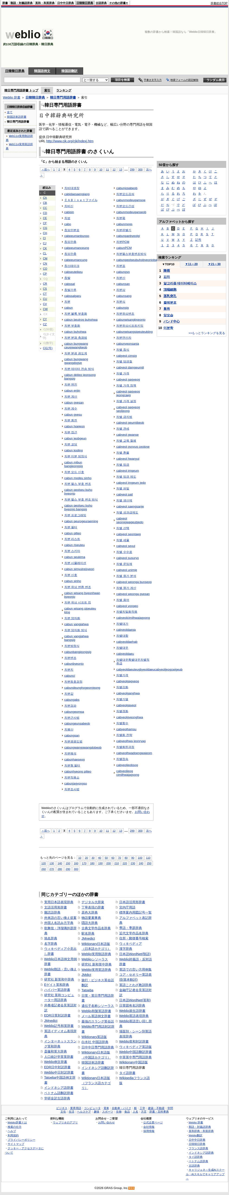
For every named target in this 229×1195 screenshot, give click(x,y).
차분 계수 (70, 408)
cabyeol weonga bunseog (134, 582)
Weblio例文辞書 (55, 1062)
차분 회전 (70, 420)
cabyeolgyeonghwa (129, 717)
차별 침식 (122, 349)
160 (76, 863)
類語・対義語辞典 (21, 3)
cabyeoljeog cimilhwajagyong (127, 772)
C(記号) (48, 348)
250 (149, 863)
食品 (127, 1111)
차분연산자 (123, 337)
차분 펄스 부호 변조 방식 (81, 499)
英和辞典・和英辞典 (201, 1130)
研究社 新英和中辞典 (59, 979)
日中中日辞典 (65, 3)
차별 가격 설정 (126, 401)
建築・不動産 (156, 1108)
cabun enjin (72, 390)
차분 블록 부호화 (75, 313)
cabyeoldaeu (125, 653)
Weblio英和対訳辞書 (134, 1041)
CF (45, 223)
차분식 (120, 301)
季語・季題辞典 (130, 928)
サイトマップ (16, 1143)
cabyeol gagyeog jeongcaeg (128, 393)
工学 (142, 1108)
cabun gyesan (74, 402)
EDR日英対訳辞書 (57, 1015)
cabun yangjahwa (76, 624)
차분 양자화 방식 (75, 630)
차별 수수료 (124, 552)
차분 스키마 (72, 551)
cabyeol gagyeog (128, 379)
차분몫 (120, 218)
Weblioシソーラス (95, 959)
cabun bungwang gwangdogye (76, 361)
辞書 (5, 3)
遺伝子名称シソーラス (98, 1006)
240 (141, 863)
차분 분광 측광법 (75, 337)
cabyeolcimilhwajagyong (133, 617)
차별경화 (122, 711)
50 (106, 857)
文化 (63, 1111)
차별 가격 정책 (126, 385)
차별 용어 (122, 600)
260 (43, 868)
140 (60, 863)
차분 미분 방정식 (75, 456)
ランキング (63, 90)
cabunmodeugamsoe (130, 200)
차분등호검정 (73, 681)
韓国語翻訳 (69, 71)
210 (116, 863)
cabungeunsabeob (77, 723)
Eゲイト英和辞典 (56, 985)
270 (52, 868)
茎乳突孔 (169, 296)
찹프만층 (70, 242)
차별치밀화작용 (126, 611)
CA (45, 197)
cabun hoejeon (74, 426)
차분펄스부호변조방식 (131, 254)
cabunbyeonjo (74, 663)
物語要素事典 (91, 918)
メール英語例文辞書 (96, 1016)
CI (44, 238)
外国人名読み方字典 (58, 923)
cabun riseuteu (74, 545)
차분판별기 (123, 230)
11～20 (191, 264)
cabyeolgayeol (126, 705)
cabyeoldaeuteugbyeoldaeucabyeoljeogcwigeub (149, 669)
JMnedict (51, 1021)
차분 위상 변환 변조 (77, 587)
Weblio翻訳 (195, 1135)
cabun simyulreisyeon (79, 569)
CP (45, 273)
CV (45, 304)
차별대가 (122, 623)
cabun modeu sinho (77, 478)
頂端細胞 (169, 289)
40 (99, 857)
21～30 (214, 264)
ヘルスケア (84, 1111)
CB (45, 203)
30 (92, 857)
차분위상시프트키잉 (129, 325)
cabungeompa (74, 711)
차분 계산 (70, 396)
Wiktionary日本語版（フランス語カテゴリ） (96, 1083)
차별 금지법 (124, 417)
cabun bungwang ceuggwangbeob (76, 345)
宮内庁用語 (127, 907)
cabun (68, 307)
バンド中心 (171, 321)
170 (84, 863)
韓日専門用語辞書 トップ (21, 90)
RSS (131, 1188)
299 (132, 169)
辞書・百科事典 (159, 1111)
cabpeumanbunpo (76, 236)
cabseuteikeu (73, 272)
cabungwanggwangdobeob (83, 747)
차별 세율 (122, 540)
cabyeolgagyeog (127, 681)
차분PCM (122, 242)
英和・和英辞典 (45, 3)
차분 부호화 (72, 325)
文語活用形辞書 (55, 907)
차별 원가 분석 (126, 576)
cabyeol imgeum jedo (131, 482)
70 (119, 857)
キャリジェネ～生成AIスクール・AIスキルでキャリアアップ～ (205, 1174)
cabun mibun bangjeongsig (73, 464)
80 (126, 857)
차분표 (120, 266)
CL (45, 253)
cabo (67, 224)
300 (140, 169)
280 (60, 868)
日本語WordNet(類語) (135, 954)
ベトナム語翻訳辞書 (58, 1093)
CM (45, 258)
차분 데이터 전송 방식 (79, 369)
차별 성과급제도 (127, 512)
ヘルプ (12, 1130)
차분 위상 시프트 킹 (77, 602)
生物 (119, 1111)
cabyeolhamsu (126, 729)
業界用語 (75, 1108)
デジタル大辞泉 (93, 902)
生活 (71, 1111)
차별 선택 (122, 528)
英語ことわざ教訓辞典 (135, 985)
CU (45, 299)
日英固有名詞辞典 (132, 1005)
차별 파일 (122, 488)
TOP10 (168, 264)
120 (43, 863)
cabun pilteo (72, 533)
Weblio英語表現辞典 (134, 1016)
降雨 (166, 270)
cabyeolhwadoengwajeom (134, 753)
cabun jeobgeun (75, 438)
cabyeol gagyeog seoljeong (128, 409)
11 (107, 169)
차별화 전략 (124, 735)
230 (133, 863)
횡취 (166, 309)
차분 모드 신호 (74, 472)
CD (45, 213)
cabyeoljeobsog (127, 765)
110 (148, 857)
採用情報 (148, 1130)
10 (100, 169)
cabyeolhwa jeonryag (130, 741)
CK (45, 248)
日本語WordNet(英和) (135, 1000)
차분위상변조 (125, 313)
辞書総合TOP (219, 3)
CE (45, 218)
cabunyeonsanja (127, 343)
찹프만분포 (71, 230)
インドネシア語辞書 (58, 1087)
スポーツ (107, 1111)
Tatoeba (87, 990)
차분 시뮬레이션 (75, 563)
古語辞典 (101, 3)
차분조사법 (71, 789)
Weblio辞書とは (17, 1122)
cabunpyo (123, 272)
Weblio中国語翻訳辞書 (135, 1052)
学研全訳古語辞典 (57, 1098)
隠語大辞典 (90, 923)
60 (112, 857)
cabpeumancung (75, 260)
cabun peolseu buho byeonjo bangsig (78, 507)
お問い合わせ (106, 1122)
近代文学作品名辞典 (133, 933)
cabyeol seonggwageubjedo (129, 520)
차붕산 (68, 729)
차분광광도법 (73, 741)
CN (45, 263)
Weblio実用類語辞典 (96, 954)
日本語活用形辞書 (132, 902)
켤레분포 (169, 302)
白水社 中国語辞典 (95, 1042)
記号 (198, 239)
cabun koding (73, 450)
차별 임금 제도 (126, 476)
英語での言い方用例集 (135, 969)
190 (100, 863)
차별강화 (122, 687)
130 (52, 863)
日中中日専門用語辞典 (98, 1047)
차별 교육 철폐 (126, 440)
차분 (67, 301)
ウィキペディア (130, 943)
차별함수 (122, 723)
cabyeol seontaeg (128, 534)
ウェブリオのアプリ (65, 1122)
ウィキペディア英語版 (135, 1047)
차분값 (68, 693)
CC (45, 208)
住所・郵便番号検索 (133, 938)
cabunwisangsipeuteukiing (134, 331)
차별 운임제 (124, 564)
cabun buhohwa (75, 331)
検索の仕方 (15, 1126)
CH (45, 233)
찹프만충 (70, 254)
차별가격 (122, 675)
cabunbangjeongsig (77, 652)
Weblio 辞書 (12, 97)
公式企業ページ (153, 1122)
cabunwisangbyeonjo (130, 319)
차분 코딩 (70, 444)
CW (45, 309)
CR (45, 283)
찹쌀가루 (70, 290)
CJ (45, 243)
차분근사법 (71, 717)
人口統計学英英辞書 (58, 1057)
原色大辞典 (90, 912)
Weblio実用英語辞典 (96, 970)
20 (86, 857)
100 (140, 857)
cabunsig (122, 307)
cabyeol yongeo (127, 606)
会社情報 (148, 1126)
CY (45, 319)
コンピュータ (92, 1108)
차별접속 (122, 759)
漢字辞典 (125, 949)
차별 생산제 (124, 500)
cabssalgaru (72, 296)
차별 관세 (122, 428)
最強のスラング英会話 (98, 1021)
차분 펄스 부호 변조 (77, 484)
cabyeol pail (124, 494)
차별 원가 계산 (126, 588)
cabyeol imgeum (127, 470)
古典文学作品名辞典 (96, 928)
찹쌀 (67, 278)
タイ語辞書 (127, 1073)
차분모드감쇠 (125, 194)
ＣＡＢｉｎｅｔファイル (80, 200)
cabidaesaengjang (77, 194)
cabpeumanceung (76, 248)
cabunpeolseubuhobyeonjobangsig (140, 260)
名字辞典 (50, 943)
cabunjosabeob (126, 188)
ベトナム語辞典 (198, 1161)
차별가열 (122, 699)
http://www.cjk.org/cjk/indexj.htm (70, 141)
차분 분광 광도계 (75, 353)
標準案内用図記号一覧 (135, 912)
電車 (106, 1108)
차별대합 (122, 635)
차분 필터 (70, 527)
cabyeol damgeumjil (130, 367)
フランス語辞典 (198, 1148)
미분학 (168, 328)
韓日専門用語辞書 (63, 97)
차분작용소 (71, 777)
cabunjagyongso (75, 783)
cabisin (69, 212)
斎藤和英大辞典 (55, 1051)
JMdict (86, 975)
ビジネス (61, 1108)
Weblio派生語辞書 (132, 1011)
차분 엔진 (70, 384)
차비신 (68, 206)
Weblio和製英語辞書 (96, 1011)
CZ (45, 324)
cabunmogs (124, 224)
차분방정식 (71, 646)
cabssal (69, 284)
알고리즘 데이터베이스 (180, 283)
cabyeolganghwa (128, 693)
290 (68, 868)
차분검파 (70, 705)
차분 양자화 (72, 618)
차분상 (120, 290)
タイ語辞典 (196, 1156)
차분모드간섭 (125, 206)
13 (120, 169)
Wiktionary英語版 (94, 1037)
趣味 (96, 1111)
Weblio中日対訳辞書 (59, 1072)
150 (68, 863)
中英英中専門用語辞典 (135, 1057)
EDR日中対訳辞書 (57, 1067)
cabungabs (72, 699)
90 (132, 857)
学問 (170, 1108)
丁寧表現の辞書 (93, 907)
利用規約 (13, 1135)
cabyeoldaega (126, 629)
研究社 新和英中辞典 (97, 964)
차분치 (68, 669)
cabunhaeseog (74, 759)
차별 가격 (122, 373)
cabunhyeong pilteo (77, 771)
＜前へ (45, 169)
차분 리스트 (72, 539)
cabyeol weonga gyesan (133, 594)
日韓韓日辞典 (84, 3)
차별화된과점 (125, 747)
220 (124, 863)
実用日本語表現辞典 (58, 902)
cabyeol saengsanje (130, 506)
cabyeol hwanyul (127, 458)
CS (45, 288)
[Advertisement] (196, 37)
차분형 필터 (72, 765)
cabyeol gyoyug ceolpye (133, 446)
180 (92, 863)
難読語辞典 (52, 912)
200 (108, 863)
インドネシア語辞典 (201, 1152)
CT (45, 294)
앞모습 (168, 315)
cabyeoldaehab (126, 641)
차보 (67, 218)
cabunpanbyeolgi (128, 236)
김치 (166, 277)
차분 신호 (70, 575)
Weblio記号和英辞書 (59, 1026)
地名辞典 (50, 938)
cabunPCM (124, 248)
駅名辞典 (88, 933)
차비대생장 (71, 188)
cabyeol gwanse (127, 434)
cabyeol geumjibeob (130, 422)
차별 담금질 (124, 361)
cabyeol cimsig (126, 355)
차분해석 (70, 753)
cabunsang (124, 296)
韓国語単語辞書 (93, 1062)
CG (45, 228)
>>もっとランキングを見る (206, 333)
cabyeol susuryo (127, 558)
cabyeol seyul (125, 546)
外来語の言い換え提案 (60, 918)
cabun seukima (74, 557)
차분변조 (70, 658)
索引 (47, 90)
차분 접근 (70, 432)
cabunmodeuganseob (131, 212)
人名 (135, 1111)
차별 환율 (122, 452)
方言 (144, 1111)
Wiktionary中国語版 (133, 1062)
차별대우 (122, 647)
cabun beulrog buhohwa (81, 319)
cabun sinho (72, 581)
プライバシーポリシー (21, 1139)
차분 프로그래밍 (75, 515)
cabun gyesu (73, 414)
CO (45, 268)
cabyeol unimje (126, 570)
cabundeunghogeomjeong (82, 687)
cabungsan (72, 735)
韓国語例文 (42, 71)
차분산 (120, 278)
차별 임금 (122, 464)
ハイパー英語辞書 (57, 990)
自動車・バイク (121, 1108)
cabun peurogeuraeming (81, 521)
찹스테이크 (71, 266)
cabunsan (123, 284)
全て (10, 112)
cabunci (69, 675)
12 (114, 169)
